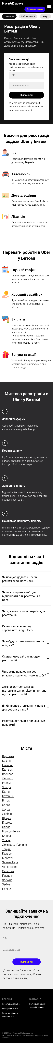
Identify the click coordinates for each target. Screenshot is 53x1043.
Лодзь (6, 809)
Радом (6, 783)
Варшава (8, 756)
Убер (45, 16)
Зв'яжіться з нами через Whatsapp (37, 1005)
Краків (6, 760)
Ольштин (8, 871)
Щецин (6, 818)
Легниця (7, 778)
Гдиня (6, 791)
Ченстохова (9, 867)
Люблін (7, 813)
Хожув (6, 840)
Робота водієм (28, 16)
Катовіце (8, 796)
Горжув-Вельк (11, 831)
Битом (6, 800)
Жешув (6, 787)
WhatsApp (29, 429)
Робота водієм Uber (11, 1004)
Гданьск (7, 769)
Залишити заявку (35, 9)
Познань (7, 765)
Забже (6, 884)
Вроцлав (7, 774)
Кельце (7, 853)
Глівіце (6, 889)
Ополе (6, 827)
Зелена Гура (10, 862)
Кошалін (7, 836)
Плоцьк (7, 875)
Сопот (6, 805)
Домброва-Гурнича (14, 844)
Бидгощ (7, 822)
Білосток (7, 858)
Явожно (7, 880)
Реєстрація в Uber (10, 1008)
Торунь (6, 849)
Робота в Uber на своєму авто (10, 1014)
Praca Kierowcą (12, 3)
